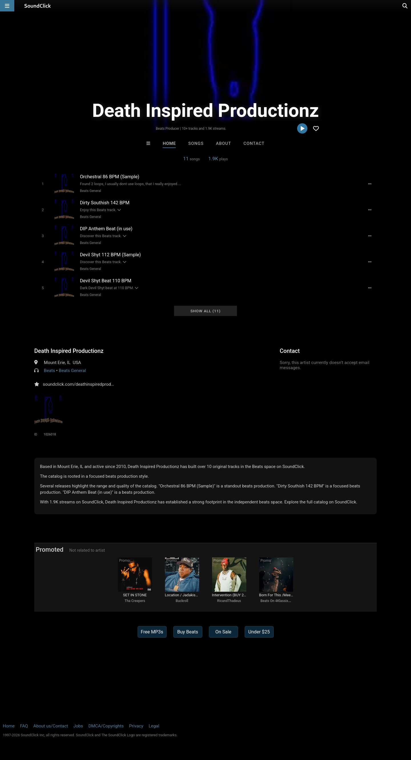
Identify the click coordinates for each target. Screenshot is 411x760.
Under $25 (259, 632)
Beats (49, 370)
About (223, 143)
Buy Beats (187, 632)
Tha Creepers (135, 601)
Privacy (136, 726)
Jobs (78, 726)
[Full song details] (370, 184)
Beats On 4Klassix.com (278, 601)
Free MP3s (152, 632)
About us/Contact (50, 726)
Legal (154, 726)
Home (169, 143)
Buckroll (182, 601)
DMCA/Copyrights (106, 726)
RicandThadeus (229, 601)
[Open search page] (405, 5)
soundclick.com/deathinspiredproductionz (84, 384)
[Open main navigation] (7, 5)
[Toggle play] (43, 184)
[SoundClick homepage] (37, 6)
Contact (254, 143)
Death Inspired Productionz (69, 350)
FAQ (24, 726)
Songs (196, 143)
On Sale (223, 632)
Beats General (90, 191)
